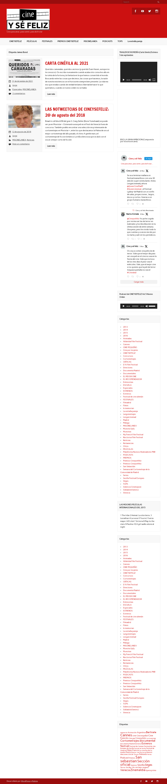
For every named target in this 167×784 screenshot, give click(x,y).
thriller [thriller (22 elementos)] (129, 767)
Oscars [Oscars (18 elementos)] (136, 754)
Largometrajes (129, 414)
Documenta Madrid (131, 370)
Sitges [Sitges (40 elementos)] (148, 764)
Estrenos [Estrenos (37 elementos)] (147, 743)
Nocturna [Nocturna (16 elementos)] (143, 752)
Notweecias (128, 443)
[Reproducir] (123, 80)
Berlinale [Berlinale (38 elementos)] (151, 732)
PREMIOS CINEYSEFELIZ (67, 41)
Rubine (35, 781)
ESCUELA (127, 385)
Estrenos (127, 394)
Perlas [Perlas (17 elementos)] (149, 754)
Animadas (127, 338)
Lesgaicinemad (129, 417)
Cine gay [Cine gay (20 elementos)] (132, 738)
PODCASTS (107, 41)
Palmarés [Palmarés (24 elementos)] (143, 754)
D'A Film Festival (130, 365)
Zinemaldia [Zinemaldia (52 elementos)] (137, 770)
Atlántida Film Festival (132, 341)
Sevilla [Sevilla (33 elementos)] (141, 764)
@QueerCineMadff (135, 186)
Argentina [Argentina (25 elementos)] (141, 732)
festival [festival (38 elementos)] (124, 746)
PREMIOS (127, 458)
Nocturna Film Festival (133, 437)
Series (125, 475)
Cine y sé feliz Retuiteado (145, 210)
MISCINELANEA (90, 41)
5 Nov (142, 246)
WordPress (25, 781)
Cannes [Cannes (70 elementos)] (126, 735)
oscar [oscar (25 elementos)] (130, 754)
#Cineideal (131, 272)
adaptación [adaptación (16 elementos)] (123, 732)
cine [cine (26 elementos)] (134, 735)
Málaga (126, 423)
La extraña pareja (135, 41)
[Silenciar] (150, 80)
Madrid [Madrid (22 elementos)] (129, 752)
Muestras (127, 432)
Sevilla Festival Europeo (133, 478)
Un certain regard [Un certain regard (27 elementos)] (140, 767)
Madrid (126, 420)
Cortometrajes (129, 359)
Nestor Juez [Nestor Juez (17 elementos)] (136, 752)
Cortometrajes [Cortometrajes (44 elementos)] (129, 740)
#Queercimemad (134, 189)
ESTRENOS (128, 391)
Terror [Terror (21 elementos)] (123, 767)
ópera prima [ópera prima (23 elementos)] (151, 770)
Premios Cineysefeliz (132, 461)
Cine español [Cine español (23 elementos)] (142, 736)
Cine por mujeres (130, 350)
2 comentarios (18, 93)
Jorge (14, 85)
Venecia (126, 493)
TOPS (120, 41)
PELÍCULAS (32, 41)
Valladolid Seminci (131, 490)
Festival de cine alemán (133, 397)
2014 (125, 330)
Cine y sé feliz (132, 171)
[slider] (135, 306)
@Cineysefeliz (133, 218)
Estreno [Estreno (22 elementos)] (138, 744)
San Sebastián (129, 466)
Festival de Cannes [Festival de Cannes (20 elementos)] (137, 746)
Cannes (126, 344)
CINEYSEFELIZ (15, 41)
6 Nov (142, 214)
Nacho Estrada (132, 214)
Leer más (51, 94)
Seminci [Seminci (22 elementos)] (134, 765)
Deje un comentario (21, 144)
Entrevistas (128, 382)
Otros (125, 446)
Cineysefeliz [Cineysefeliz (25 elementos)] (140, 738)
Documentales (129, 373)
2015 (125, 333)
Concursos (128, 356)
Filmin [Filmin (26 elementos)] (129, 750)
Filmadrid (127, 402)
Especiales (17, 89)
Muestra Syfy (128, 429)
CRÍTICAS (127, 362)
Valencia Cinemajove (132, 487)
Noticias (30, 140)
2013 (125, 327)
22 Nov (142, 171)
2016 (125, 336)
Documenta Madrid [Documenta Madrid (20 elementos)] (127, 744)
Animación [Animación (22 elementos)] (132, 732)
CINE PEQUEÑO (130, 347)
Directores (127, 367)
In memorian (128, 408)
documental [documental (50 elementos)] (147, 740)
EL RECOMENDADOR (132, 379)
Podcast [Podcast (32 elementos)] (124, 757)
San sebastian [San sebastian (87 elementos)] (131, 759)
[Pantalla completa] (154, 80)
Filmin (125, 405)
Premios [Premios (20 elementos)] (132, 758)
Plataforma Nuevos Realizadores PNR (139, 452)
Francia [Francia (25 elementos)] (135, 750)
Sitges (125, 481)
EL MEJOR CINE (129, 376)
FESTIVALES (47, 41)
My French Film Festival (133, 434)
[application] (138, 72)
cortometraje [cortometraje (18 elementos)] (151, 738)
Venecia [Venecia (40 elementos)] (125, 770)
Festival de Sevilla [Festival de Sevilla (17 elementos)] (140, 748)
